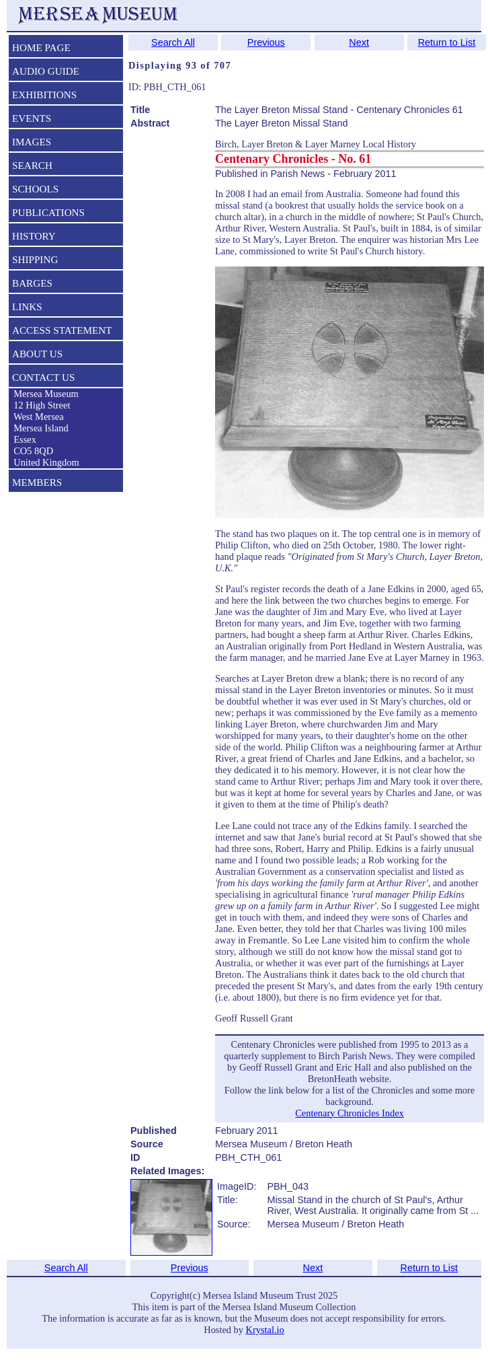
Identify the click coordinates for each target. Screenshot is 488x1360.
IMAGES (31, 141)
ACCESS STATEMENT (62, 330)
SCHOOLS (35, 188)
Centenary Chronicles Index (349, 1113)
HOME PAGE (41, 47)
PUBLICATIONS (48, 212)
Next (359, 42)
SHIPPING (35, 259)
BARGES (32, 283)
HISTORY (34, 236)
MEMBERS (37, 482)
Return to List (447, 42)
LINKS (27, 306)
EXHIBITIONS (44, 94)
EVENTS (31, 118)
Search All (173, 42)
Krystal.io (265, 1329)
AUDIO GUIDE (45, 71)
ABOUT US (37, 353)
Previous (266, 42)
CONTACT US (43, 377)
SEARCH (32, 165)
